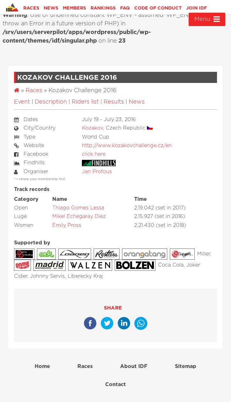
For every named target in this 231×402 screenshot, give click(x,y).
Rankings (103, 8)
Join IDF (196, 8)
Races (31, 8)
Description (51, 102)
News (51, 8)
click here (93, 154)
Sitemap (185, 366)
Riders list (85, 102)
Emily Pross (66, 225)
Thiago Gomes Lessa (78, 207)
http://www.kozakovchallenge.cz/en (127, 145)
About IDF (134, 366)
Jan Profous (97, 171)
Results (114, 102)
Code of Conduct (158, 8)
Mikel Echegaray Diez (79, 216)
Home (42, 366)
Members (74, 8)
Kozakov (92, 128)
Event (22, 102)
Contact (115, 384)
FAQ (125, 8)
